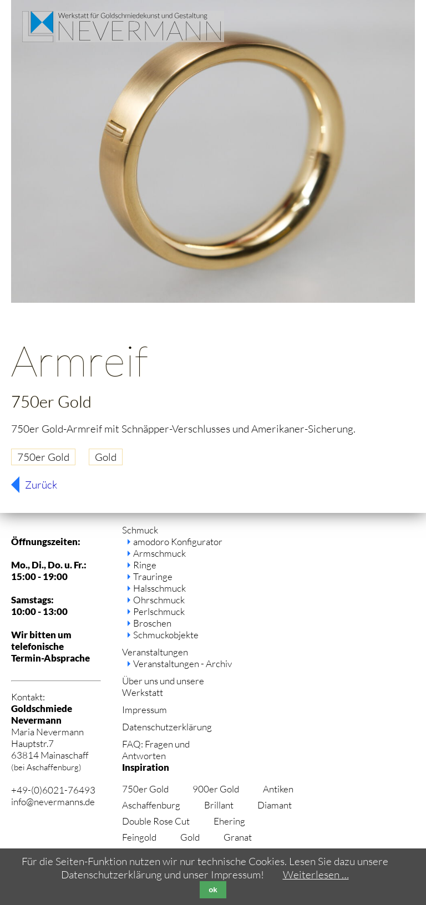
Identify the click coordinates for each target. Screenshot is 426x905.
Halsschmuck (159, 588)
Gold (105, 457)
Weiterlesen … (316, 874)
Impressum (144, 709)
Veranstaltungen (155, 652)
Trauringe (153, 576)
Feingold (139, 837)
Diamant (274, 805)
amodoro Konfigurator (177, 541)
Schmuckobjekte (166, 634)
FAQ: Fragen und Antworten (156, 749)
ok (213, 890)
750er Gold (43, 457)
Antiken (278, 789)
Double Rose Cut (156, 821)
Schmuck (140, 530)
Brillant (219, 805)
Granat (238, 837)
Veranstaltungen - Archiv (182, 663)
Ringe (144, 565)
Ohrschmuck (159, 600)
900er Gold (215, 789)
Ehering (229, 821)
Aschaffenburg (151, 805)
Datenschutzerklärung (167, 727)
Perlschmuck (159, 611)
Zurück (41, 484)
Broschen (152, 623)
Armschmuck (159, 553)
